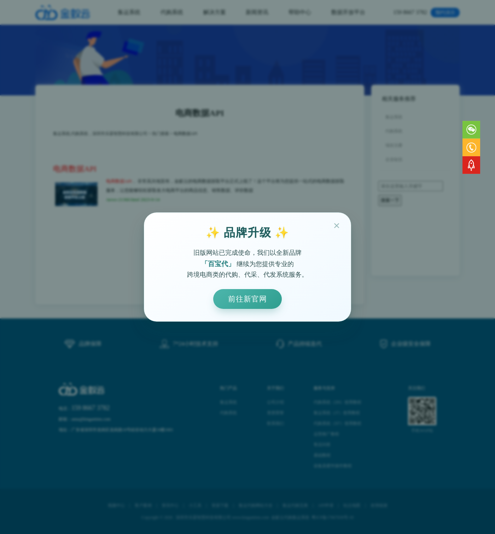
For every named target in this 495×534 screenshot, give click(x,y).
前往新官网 (247, 299)
